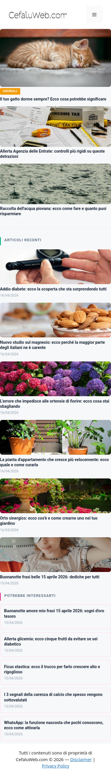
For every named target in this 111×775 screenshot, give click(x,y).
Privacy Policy (55, 766)
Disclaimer (81, 759)
